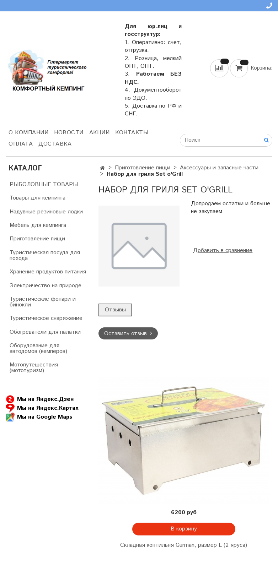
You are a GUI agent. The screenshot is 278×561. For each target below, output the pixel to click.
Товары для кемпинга (37, 198)
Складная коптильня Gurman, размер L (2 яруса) (183, 545)
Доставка (54, 144)
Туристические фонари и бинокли (43, 302)
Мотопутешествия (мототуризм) (34, 368)
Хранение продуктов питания (48, 272)
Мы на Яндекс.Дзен (40, 399)
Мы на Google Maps (39, 417)
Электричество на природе (45, 286)
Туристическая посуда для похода (45, 255)
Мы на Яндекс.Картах (42, 408)
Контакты (131, 133)
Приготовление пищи (142, 168)
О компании (28, 133)
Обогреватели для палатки (45, 332)
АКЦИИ (99, 133)
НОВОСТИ (69, 133)
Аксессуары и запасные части (219, 168)
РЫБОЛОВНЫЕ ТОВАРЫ (44, 184)
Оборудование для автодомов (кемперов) (38, 348)
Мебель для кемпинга (38, 225)
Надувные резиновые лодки (46, 212)
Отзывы (115, 310)
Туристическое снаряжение (46, 318)
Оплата (21, 144)
